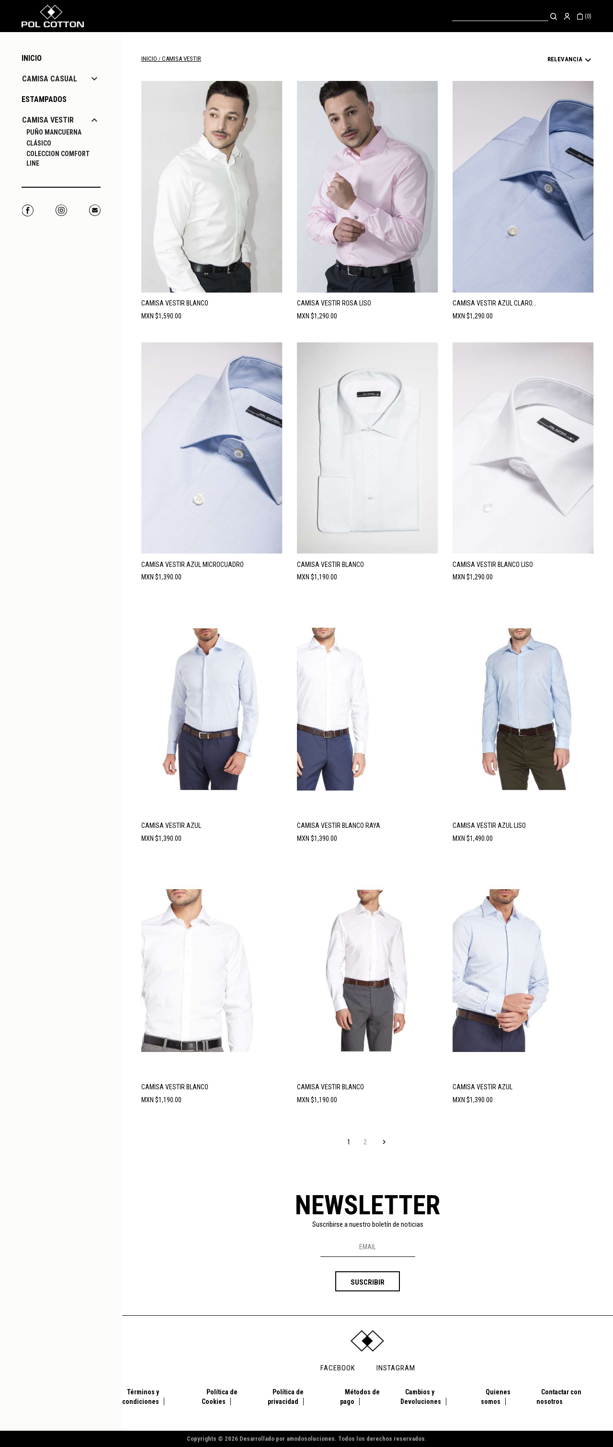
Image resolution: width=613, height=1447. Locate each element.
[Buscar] (500, 16)
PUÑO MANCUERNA (53, 132)
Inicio (32, 58)
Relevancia (570, 60)
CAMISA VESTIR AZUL (171, 825)
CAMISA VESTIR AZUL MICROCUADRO (192, 564)
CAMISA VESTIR (48, 119)
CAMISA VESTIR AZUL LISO (489, 825)
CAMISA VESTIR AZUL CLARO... (494, 303)
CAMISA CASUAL (49, 78)
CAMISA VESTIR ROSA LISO (334, 303)
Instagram (61, 210)
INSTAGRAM (395, 1368)
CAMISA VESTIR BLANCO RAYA (338, 825)
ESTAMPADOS (44, 99)
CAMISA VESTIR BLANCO (174, 303)
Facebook (28, 210)
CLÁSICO (38, 143)
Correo (95, 210)
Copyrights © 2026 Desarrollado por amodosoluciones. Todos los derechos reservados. (307, 1438)
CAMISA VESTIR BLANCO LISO (493, 564)
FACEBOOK (337, 1368)
